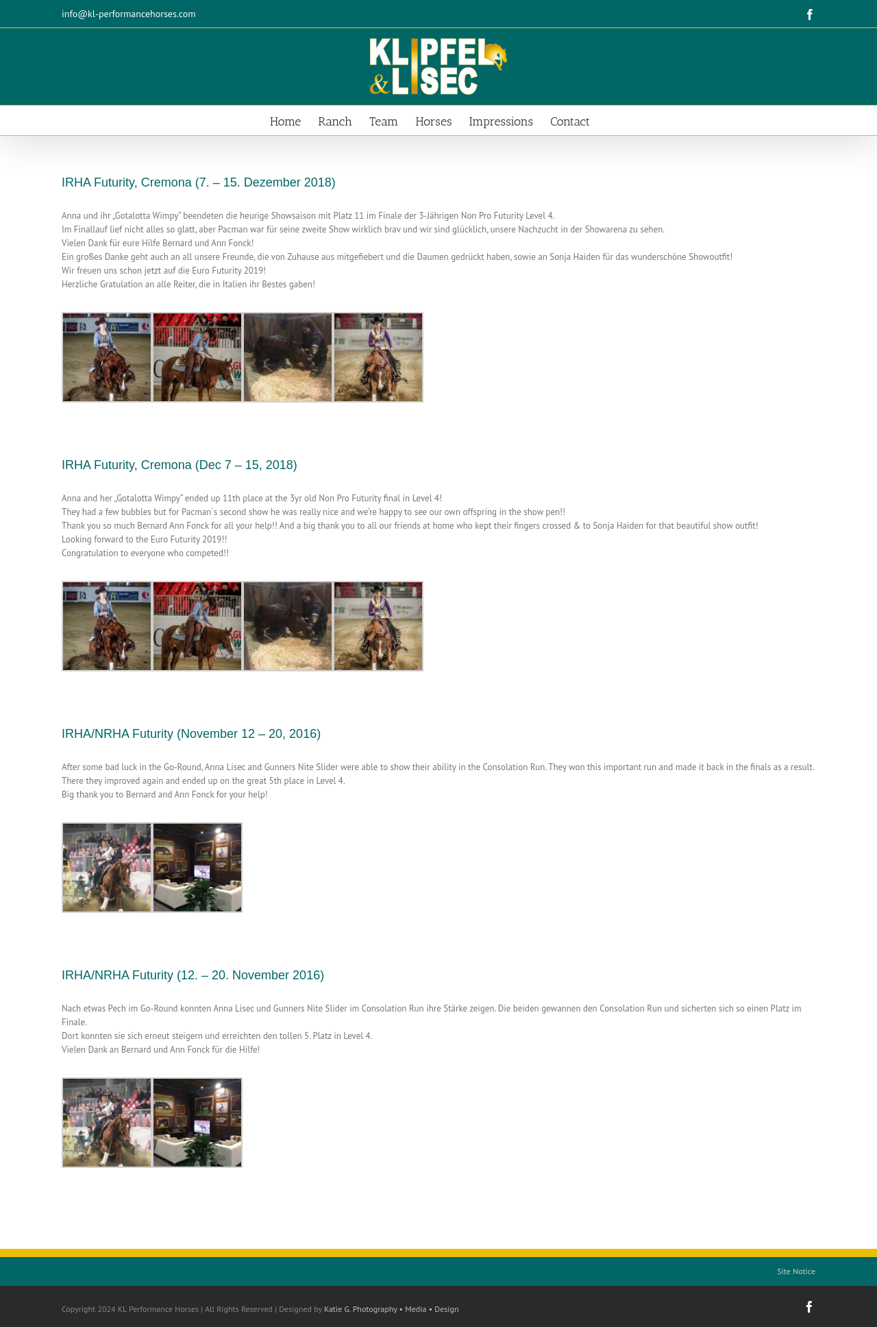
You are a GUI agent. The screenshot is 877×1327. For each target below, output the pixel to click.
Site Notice (796, 1271)
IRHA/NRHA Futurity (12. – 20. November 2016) (193, 975)
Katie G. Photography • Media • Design (391, 1309)
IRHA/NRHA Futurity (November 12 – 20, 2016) (191, 734)
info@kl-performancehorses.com (129, 14)
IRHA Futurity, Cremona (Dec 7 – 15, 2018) (179, 465)
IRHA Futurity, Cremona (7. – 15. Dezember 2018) (199, 182)
